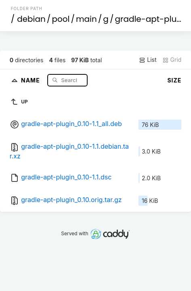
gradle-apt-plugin (152, 19)
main (86, 19)
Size (174, 80)
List (147, 59)
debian (31, 19)
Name (31, 79)
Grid (172, 59)
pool (60, 19)
